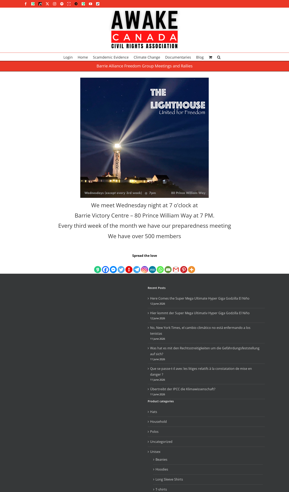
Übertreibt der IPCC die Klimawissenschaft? (182, 389)
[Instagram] (144, 266)
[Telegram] (136, 266)
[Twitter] (121, 266)
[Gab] (97, 266)
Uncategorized (161, 441)
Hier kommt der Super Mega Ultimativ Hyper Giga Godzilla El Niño (200, 313)
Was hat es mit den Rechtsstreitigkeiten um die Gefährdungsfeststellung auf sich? (204, 351)
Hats (153, 412)
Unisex (155, 451)
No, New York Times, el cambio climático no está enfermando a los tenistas (200, 330)
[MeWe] (152, 266)
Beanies (161, 459)
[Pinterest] (183, 266)
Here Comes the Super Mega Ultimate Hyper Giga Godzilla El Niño (199, 298)
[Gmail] (175, 266)
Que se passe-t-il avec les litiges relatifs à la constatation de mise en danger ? (201, 371)
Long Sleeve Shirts (169, 479)
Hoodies (162, 469)
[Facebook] (105, 266)
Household (158, 421)
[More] (191, 266)
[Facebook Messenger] (113, 266)
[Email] (168, 266)
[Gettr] (128, 266)
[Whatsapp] (160, 266)
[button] (219, 57)
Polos (154, 431)
